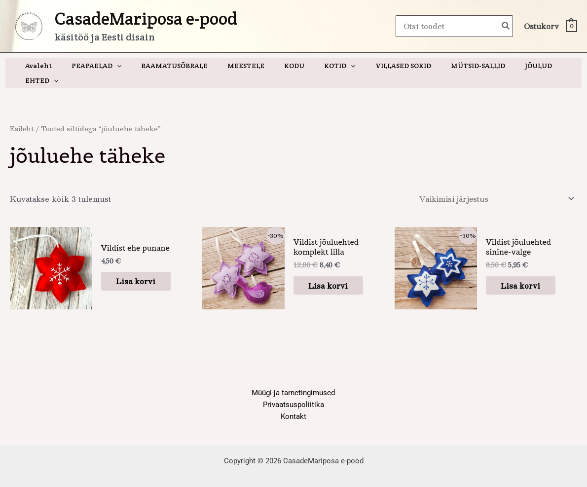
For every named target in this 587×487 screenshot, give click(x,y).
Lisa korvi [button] (140, 267)
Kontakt (293, 403)
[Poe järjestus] (493, 184)
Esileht (22, 113)
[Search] (506, 26)
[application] (115, 65)
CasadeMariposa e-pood (146, 18)
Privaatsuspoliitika (293, 390)
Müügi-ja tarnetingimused (293, 379)
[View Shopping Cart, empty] (550, 26)
